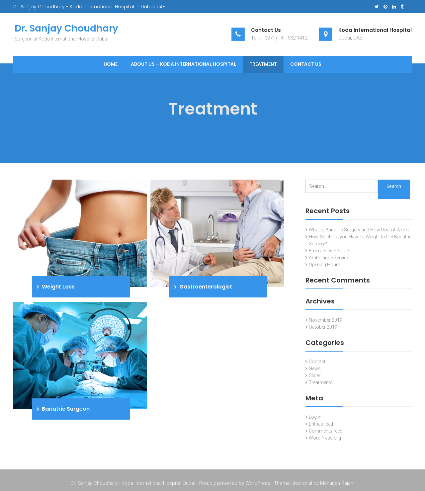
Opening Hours (324, 264)
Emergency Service (329, 250)
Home (111, 64)
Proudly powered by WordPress (234, 484)
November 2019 (325, 320)
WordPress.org (325, 438)
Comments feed (325, 431)
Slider (314, 375)
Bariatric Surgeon (66, 409)
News (315, 368)
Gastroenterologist (205, 286)
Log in (315, 417)
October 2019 (323, 327)
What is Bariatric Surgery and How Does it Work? (359, 229)
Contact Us (305, 64)
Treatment (263, 64)
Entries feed (321, 424)
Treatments (321, 382)
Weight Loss (58, 286)
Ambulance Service (329, 257)
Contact (317, 361)
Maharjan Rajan (336, 484)
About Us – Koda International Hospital (183, 64)
